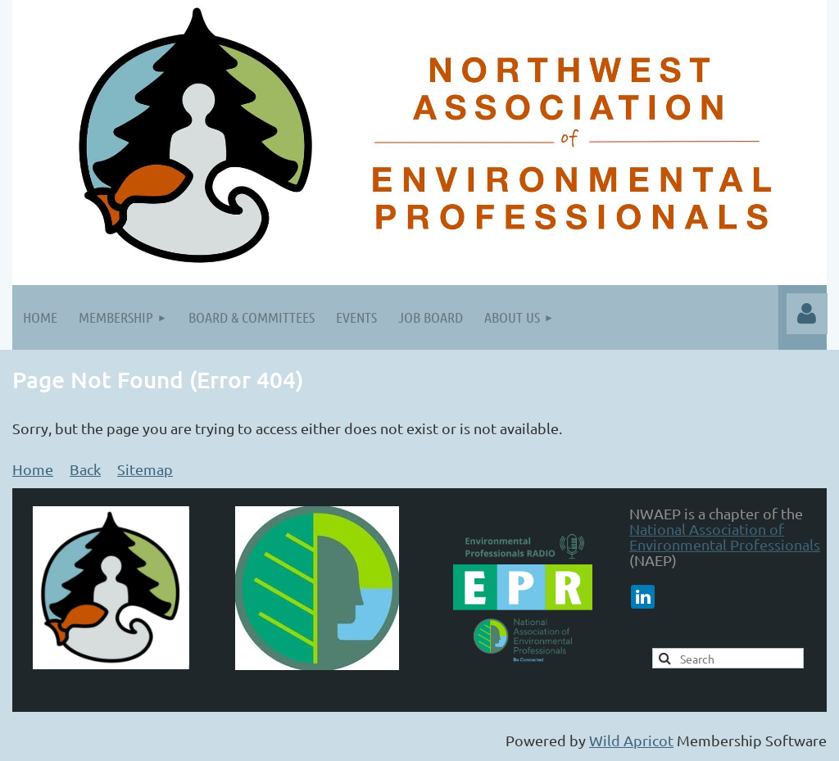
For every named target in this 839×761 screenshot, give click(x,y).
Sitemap (145, 469)
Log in (807, 313)
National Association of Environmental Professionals (724, 536)
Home (32, 469)
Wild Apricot (631, 740)
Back (85, 469)
